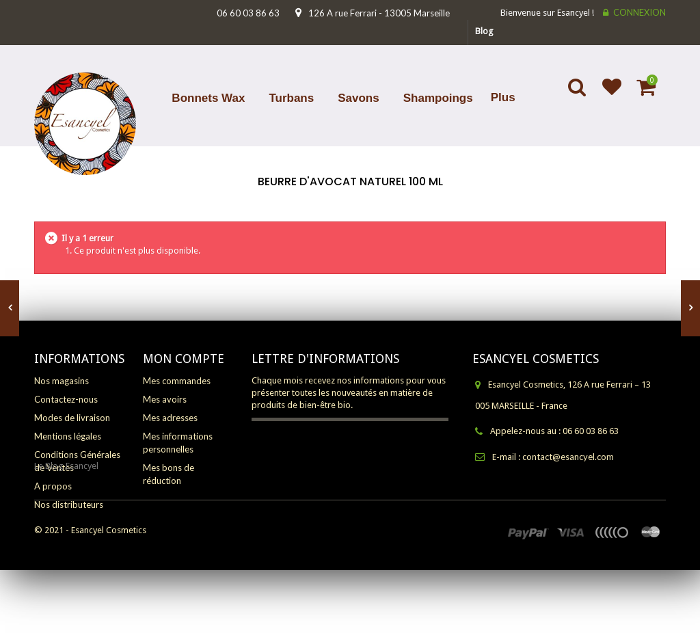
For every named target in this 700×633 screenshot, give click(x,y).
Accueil (349, 200)
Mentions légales (67, 436)
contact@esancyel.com (568, 456)
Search (578, 95)
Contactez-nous (66, 399)
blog (484, 31)
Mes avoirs (165, 399)
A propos (53, 486)
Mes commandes (177, 380)
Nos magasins (61, 380)
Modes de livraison (72, 417)
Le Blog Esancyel (66, 529)
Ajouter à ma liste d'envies (606, 95)
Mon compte (183, 358)
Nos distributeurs (68, 504)
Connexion (639, 12)
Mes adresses (170, 417)
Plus (503, 97)
